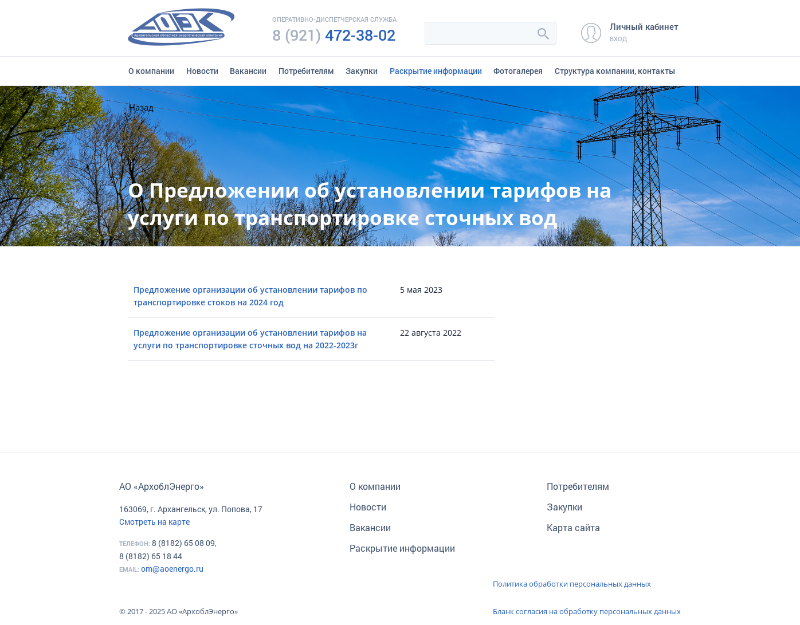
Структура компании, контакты (615, 70)
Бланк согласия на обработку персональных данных (587, 611)
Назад (141, 107)
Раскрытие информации (436, 70)
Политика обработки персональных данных (572, 584)
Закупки (362, 70)
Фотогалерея (518, 70)
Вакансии (248, 70)
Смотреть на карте (154, 521)
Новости (202, 70)
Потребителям (306, 70)
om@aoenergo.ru (172, 568)
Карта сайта (573, 527)
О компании (151, 70)
